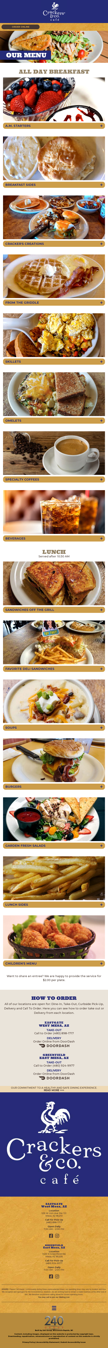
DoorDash (67, 1041)
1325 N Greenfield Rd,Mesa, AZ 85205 (54, 1255)
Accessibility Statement (48, 1342)
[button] (21, 27)
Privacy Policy (28, 1342)
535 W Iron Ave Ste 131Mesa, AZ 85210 (54, 1214)
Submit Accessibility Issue (73, 1342)
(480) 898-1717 (63, 1033)
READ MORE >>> (54, 1090)
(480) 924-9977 (63, 1065)
